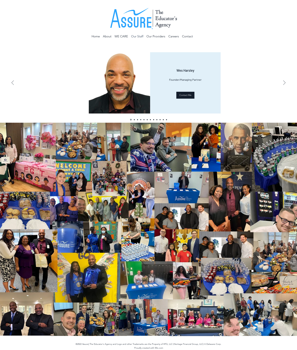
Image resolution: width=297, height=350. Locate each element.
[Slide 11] (163, 119)
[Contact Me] (185, 95)
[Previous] (12, 82)
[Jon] (140, 119)
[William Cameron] (166, 119)
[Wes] (131, 119)
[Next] (284, 82)
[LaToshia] (160, 119)
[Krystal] (153, 119)
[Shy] (156, 119)
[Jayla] (137, 119)
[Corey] (147, 119)
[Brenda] (134, 119)
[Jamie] (150, 119)
